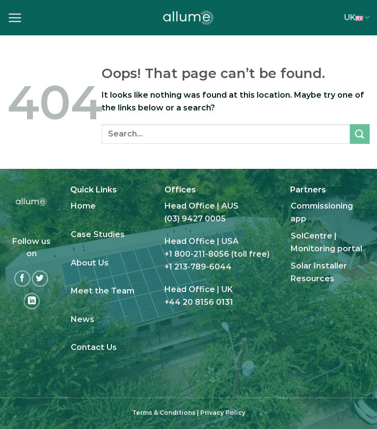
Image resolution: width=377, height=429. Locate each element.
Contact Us (94, 347)
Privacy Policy (222, 412)
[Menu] (14, 17)
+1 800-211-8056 (196, 254)
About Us (89, 263)
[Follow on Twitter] (40, 278)
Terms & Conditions (163, 412)
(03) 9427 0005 (195, 218)
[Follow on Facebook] (22, 278)
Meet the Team (103, 290)
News (82, 319)
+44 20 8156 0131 (198, 302)
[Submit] (360, 133)
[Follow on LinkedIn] (32, 301)
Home (83, 206)
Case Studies (98, 234)
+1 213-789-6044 (198, 266)
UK (357, 18)
